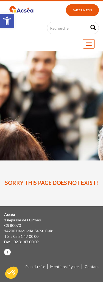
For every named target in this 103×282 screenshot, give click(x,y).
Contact (92, 266)
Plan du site (35, 266)
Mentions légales (65, 266)
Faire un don (82, 10)
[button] (7, 21)
